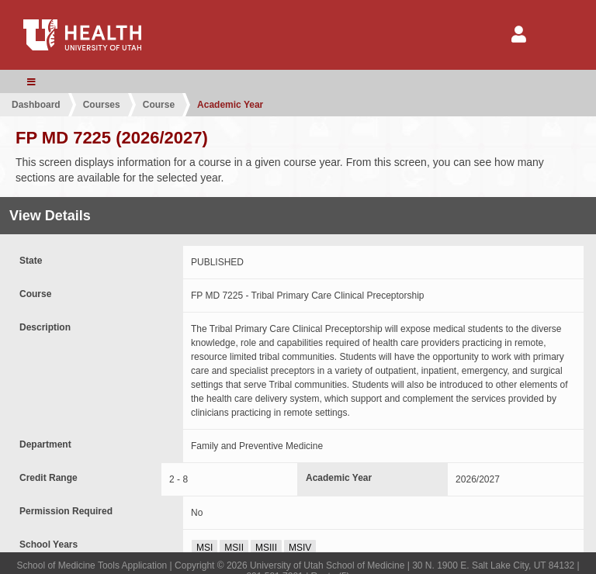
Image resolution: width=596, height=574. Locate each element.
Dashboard (36, 104)
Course (159, 104)
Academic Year (230, 104)
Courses (101, 104)
